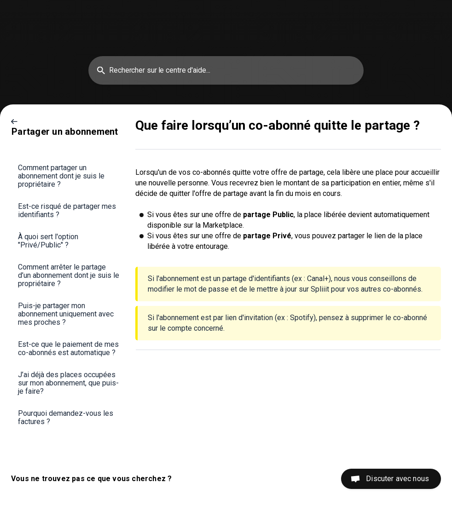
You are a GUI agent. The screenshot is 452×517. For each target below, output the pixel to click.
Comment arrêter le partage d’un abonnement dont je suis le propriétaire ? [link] (68, 275)
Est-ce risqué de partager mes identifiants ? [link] (67, 210)
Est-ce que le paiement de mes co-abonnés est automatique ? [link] (68, 348)
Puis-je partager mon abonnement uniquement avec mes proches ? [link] (66, 314)
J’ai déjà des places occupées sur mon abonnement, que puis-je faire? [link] (68, 383)
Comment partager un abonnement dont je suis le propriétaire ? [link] (61, 176)
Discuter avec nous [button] (397, 478)
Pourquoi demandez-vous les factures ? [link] (65, 417)
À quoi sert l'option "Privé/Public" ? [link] (48, 240)
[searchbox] (226, 70)
